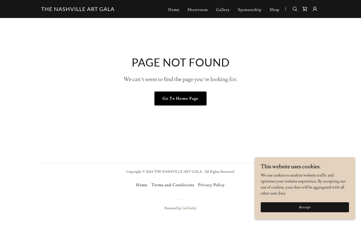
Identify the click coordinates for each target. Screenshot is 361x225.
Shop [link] (275, 9)
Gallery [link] (223, 9)
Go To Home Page (180, 98)
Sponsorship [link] (250, 9)
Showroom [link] (198, 9)
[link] (78, 9)
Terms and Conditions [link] (172, 185)
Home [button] (141, 185)
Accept (305, 217)
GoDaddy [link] (189, 208)
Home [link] (173, 9)
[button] (315, 9)
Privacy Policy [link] (211, 185)
